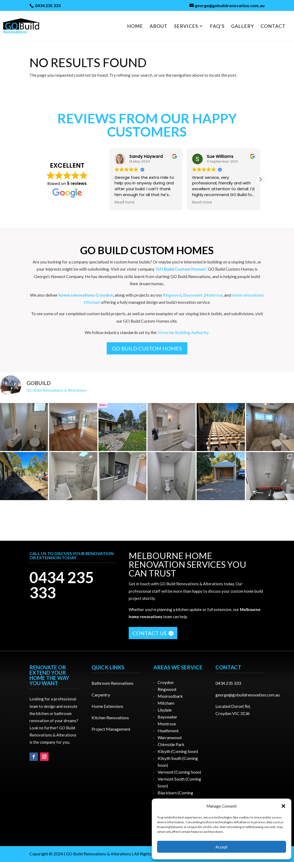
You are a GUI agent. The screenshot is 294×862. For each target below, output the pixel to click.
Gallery (242, 26)
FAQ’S (217, 26)
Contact (273, 26)
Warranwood (169, 737)
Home (135, 26)
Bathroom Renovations (112, 683)
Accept (221, 846)
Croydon (166, 682)
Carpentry (101, 694)
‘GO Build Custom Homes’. (181, 268)
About (158, 26)
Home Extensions (107, 706)
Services (186, 26)
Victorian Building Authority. (183, 332)
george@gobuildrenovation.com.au (247, 694)
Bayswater (193, 294)
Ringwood (172, 294)
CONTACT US (149, 633)
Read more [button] (125, 202)
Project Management (111, 728)
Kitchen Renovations (110, 717)
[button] (283, 806)
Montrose (213, 294)
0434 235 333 (47, 5)
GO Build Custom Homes (147, 348)
